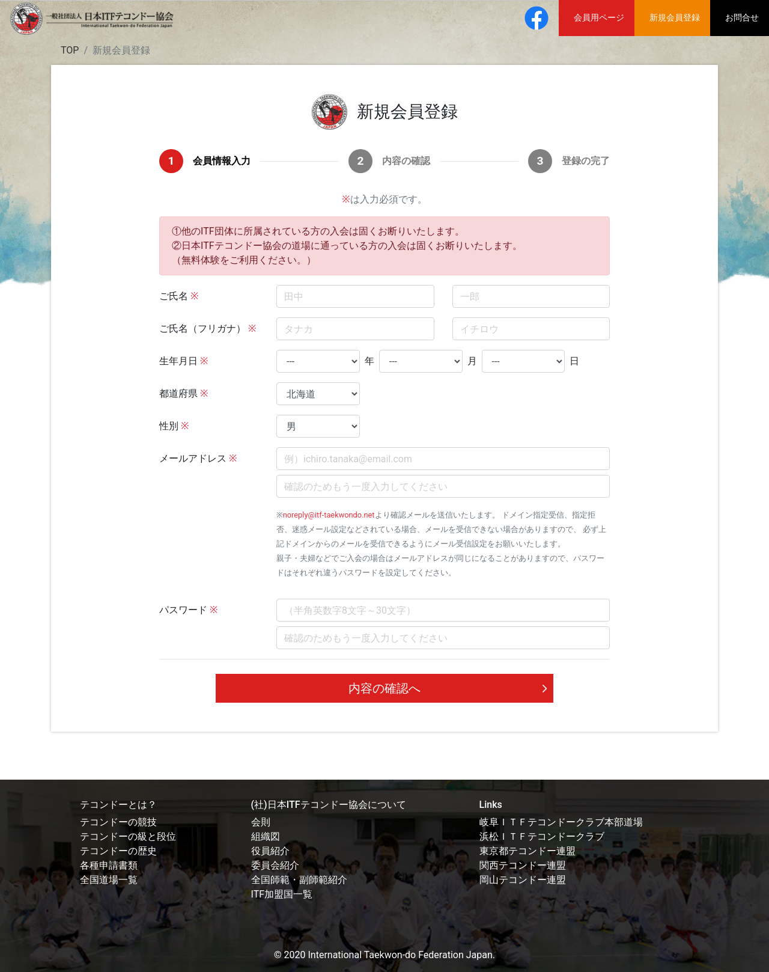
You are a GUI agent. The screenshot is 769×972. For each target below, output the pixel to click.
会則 (260, 822)
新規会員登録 (674, 18)
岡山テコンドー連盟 (522, 879)
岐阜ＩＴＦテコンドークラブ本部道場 (561, 822)
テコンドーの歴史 (118, 851)
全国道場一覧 (109, 879)
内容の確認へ (384, 688)
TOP (70, 50)
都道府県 (178, 393)
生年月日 (178, 361)
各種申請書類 (109, 865)
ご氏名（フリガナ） (202, 328)
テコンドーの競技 (118, 822)
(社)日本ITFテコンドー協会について (328, 804)
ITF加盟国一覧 (282, 894)
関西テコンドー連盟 (522, 865)
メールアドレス (192, 458)
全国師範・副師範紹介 (299, 879)
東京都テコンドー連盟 (527, 851)
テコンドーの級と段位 (128, 836)
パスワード (183, 610)
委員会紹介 (275, 865)
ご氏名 (173, 296)
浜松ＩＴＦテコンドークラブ (541, 836)
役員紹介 (270, 851)
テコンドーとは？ (118, 804)
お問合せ (742, 18)
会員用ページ (599, 18)
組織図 (265, 836)
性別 (168, 426)
